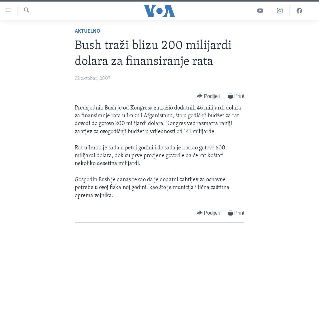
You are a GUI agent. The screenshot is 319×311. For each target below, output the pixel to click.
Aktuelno (87, 31)
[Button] (208, 96)
